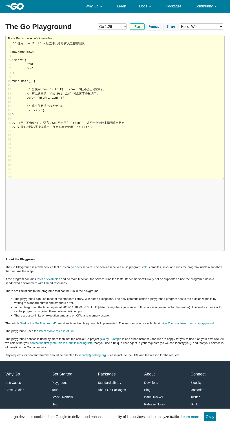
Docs (146, 6)
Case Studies (14, 390)
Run (137, 26)
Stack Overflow (62, 397)
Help (55, 404)
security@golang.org (92, 355)
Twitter (195, 397)
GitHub (195, 404)
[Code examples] (201, 26)
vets (144, 267)
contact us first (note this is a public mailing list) (61, 343)
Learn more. (190, 417)
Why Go (95, 6)
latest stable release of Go (56, 331)
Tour (55, 390)
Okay (210, 417)
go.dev (75, 267)
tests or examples (48, 279)
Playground (60, 382)
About (149, 374)
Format (154, 26)
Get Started (62, 374)
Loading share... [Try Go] (118, 110)
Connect (198, 374)
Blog (147, 390)
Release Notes (154, 404)
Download (151, 382)
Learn (121, 6)
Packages (173, 6)
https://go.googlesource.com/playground (187, 323)
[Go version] (112, 26)
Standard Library (109, 382)
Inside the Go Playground (38, 323)
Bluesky (195, 382)
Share (171, 26)
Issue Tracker (153, 397)
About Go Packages (112, 390)
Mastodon (197, 390)
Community (206, 6)
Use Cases (13, 382)
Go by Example (111, 339)
